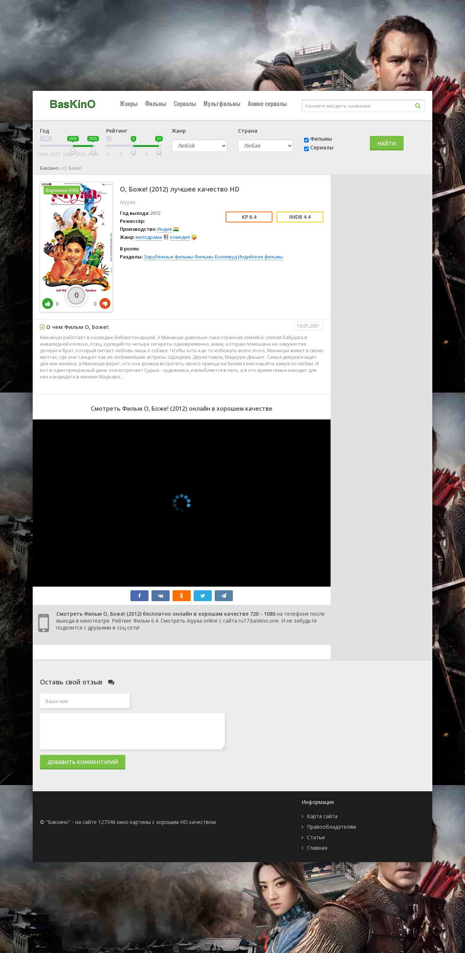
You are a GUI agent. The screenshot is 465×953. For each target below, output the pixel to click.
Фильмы (155, 103)
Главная (317, 847)
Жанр (179, 130)
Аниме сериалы (267, 103)
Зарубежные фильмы (168, 256)
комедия (180, 237)
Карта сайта (322, 816)
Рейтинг (116, 130)
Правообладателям (331, 826)
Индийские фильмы (260, 256)
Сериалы (185, 103)
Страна (248, 130)
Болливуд (226, 256)
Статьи (316, 837)
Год (44, 130)
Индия (164, 229)
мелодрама (149, 237)
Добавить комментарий (82, 762)
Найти (386, 143)
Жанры (129, 103)
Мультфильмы (221, 103)
